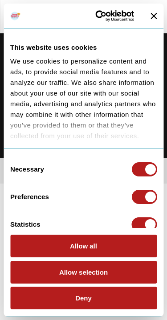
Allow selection (83, 272)
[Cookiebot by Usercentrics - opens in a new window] (99, 16)
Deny (83, 298)
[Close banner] (154, 16)
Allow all (83, 246)
